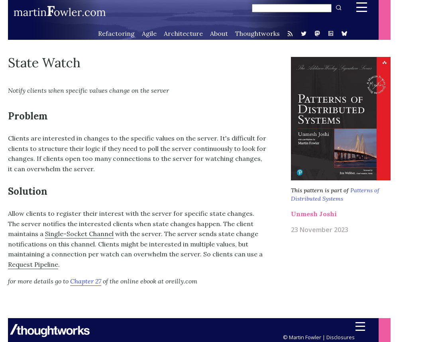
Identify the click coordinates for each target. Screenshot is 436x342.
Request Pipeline (33, 264)
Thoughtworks (257, 33)
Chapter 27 (85, 281)
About (219, 33)
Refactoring (116, 33)
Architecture (183, 33)
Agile (149, 33)
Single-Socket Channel (79, 234)
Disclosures (340, 337)
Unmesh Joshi (314, 214)
